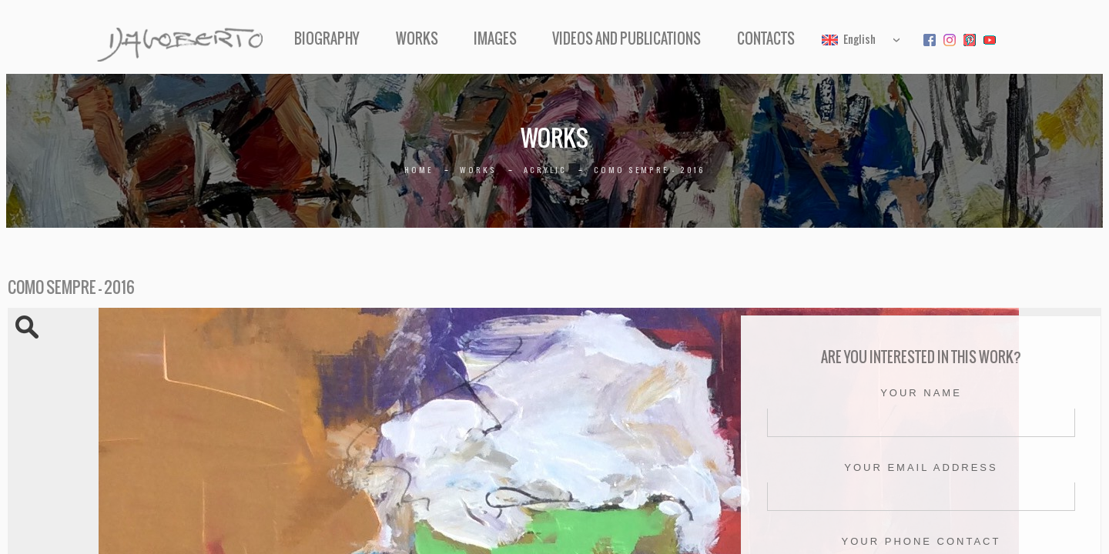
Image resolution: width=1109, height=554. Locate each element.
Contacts (727, 38)
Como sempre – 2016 (649, 169)
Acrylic (545, 169)
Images (495, 38)
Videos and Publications (608, 38)
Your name (921, 393)
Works (435, 38)
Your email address (920, 467)
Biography (365, 38)
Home (418, 169)
